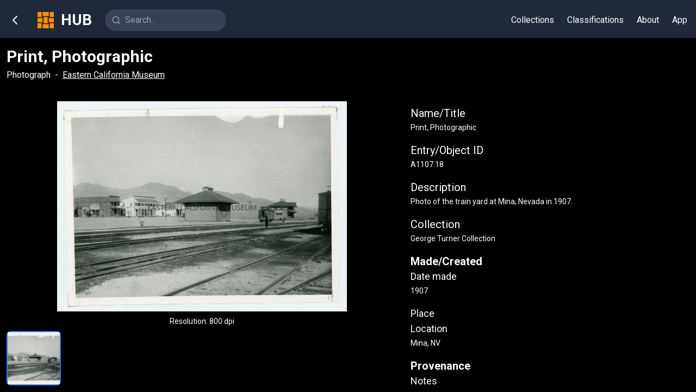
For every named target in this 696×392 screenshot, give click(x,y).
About (648, 20)
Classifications (595, 20)
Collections (532, 20)
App (679, 20)
